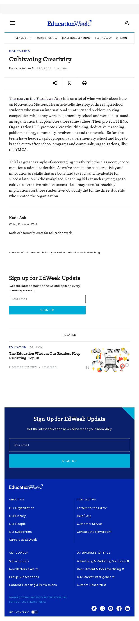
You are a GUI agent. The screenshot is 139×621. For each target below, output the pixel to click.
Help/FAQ (84, 516)
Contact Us (86, 499)
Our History (17, 516)
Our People (17, 524)
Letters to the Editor (92, 508)
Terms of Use (17, 602)
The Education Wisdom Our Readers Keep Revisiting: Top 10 (44, 355)
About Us (16, 499)
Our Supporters (20, 531)
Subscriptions (19, 561)
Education (20, 51)
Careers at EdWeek (23, 539)
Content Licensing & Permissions (33, 585)
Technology (103, 38)
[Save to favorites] (69, 83)
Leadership (23, 38)
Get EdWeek (18, 552)
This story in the (35, 98)
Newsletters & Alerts (24, 569)
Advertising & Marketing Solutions (103, 561)
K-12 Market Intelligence (95, 577)
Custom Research (91, 585)
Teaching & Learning (76, 38)
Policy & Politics (46, 38)
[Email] (69, 445)
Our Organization (21, 508)
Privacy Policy (36, 602)
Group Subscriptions (24, 577)
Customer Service (90, 524)
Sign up (69, 461)
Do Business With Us (93, 552)
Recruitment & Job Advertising (100, 569)
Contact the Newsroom (94, 531)
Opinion (121, 38)
